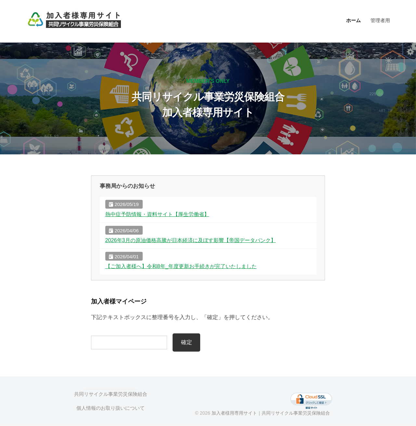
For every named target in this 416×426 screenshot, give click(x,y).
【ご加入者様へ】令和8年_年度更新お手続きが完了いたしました (185, 266)
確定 (186, 342)
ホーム (353, 20)
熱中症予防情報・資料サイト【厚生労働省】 (160, 214)
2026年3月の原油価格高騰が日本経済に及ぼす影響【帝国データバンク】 (195, 240)
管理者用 (380, 20)
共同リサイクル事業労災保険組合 (110, 394)
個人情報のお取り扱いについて (110, 408)
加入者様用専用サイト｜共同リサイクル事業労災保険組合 (272, 413)
